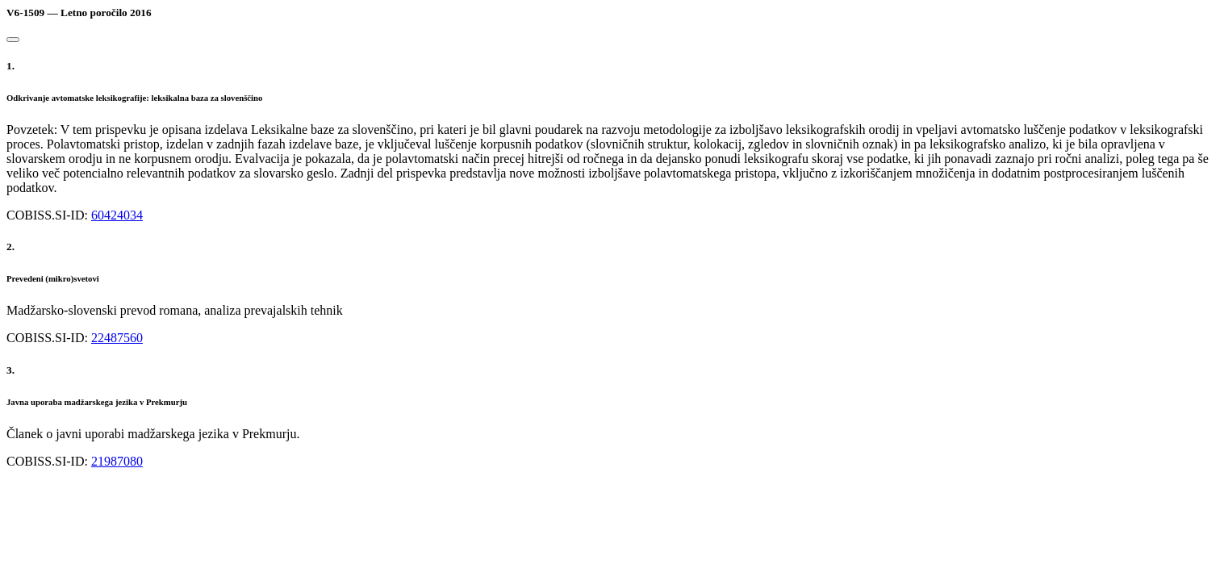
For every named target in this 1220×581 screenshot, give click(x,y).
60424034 (117, 215)
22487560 (117, 338)
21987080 (117, 461)
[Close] (12, 39)
